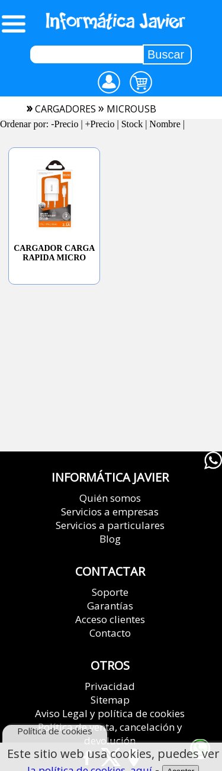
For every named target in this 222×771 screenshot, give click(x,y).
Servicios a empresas (110, 511)
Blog (110, 539)
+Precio (100, 124)
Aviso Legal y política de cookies (110, 713)
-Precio (64, 124)
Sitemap (110, 700)
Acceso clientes (110, 619)
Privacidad (110, 686)
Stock (132, 124)
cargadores (65, 108)
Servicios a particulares (110, 525)
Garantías (110, 605)
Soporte (110, 592)
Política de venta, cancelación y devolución (110, 733)
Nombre (164, 124)
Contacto (110, 633)
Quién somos (110, 498)
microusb (131, 108)
